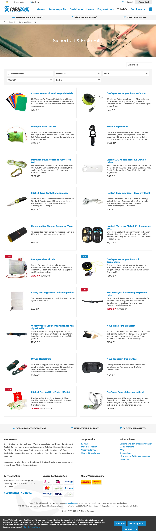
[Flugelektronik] (106, 9)
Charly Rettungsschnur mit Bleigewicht (52, 292)
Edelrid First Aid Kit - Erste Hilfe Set (50, 392)
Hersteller (60, 74)
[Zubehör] (122, 9)
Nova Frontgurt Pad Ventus (122, 359)
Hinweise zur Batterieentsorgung (135, 456)
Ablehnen (120, 523)
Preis (106, 74)
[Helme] (90, 9)
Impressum (125, 459)
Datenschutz (125, 453)
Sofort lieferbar (18, 74)
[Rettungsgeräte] (57, 9)
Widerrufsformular (89, 450)
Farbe (59, 80)
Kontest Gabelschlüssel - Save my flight (128, 193)
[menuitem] (143, 2)
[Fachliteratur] (138, 9)
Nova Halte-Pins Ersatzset (121, 326)
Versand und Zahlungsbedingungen (136, 444)
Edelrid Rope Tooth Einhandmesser (50, 193)
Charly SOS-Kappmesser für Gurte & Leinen (126, 161)
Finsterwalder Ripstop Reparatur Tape (52, 226)
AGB (122, 450)
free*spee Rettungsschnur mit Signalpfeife (123, 260)
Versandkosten (71, 503)
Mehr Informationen (32, 527)
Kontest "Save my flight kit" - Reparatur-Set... (129, 227)
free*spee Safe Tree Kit (43, 126)
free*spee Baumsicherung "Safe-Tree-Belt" (51, 161)
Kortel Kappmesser (117, 126)
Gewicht (12, 80)
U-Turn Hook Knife (41, 359)
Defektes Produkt (89, 447)
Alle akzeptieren (136, 523)
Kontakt (84, 444)
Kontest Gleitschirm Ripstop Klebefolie (52, 93)
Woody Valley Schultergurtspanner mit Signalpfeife (52, 327)
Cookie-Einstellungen (90, 453)
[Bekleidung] (76, 9)
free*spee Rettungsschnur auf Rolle (126, 93)
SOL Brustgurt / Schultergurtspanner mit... (127, 293)
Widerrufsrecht (127, 447)
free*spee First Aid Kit (43, 259)
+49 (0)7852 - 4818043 (18, 492)
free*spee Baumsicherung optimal (125, 392)
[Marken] (41, 9)
